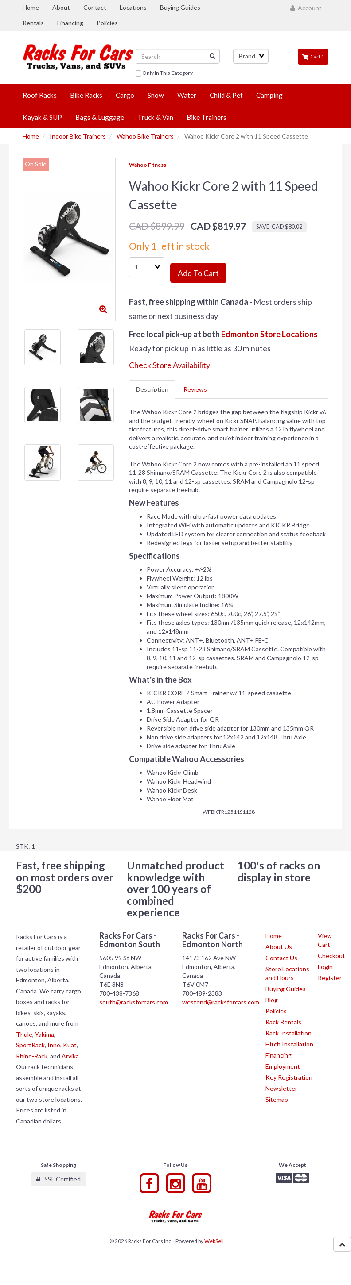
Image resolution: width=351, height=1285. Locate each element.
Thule (24, 1034)
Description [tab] (152, 389)
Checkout (331, 955)
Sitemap (276, 1099)
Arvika (70, 1056)
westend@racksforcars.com (220, 1002)
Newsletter (281, 1088)
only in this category (164, 73)
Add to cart (198, 273)
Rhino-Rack (31, 1056)
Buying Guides (285, 989)
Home (31, 136)
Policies (276, 1011)
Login (325, 966)
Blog (271, 1000)
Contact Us (281, 958)
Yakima (44, 1034)
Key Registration (288, 1077)
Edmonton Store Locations (269, 334)
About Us (278, 946)
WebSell (214, 1241)
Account (306, 8)
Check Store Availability (169, 365)
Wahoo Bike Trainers (145, 136)
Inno (53, 1045)
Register (330, 977)
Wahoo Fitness (147, 165)
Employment (282, 1066)
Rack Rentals (283, 1022)
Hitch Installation (289, 1044)
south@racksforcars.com (133, 1002)
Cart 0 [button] (313, 56)
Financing (278, 1055)
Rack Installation (288, 1033)
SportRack (30, 1045)
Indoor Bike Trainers (78, 136)
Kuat (70, 1045)
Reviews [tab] (195, 389)
